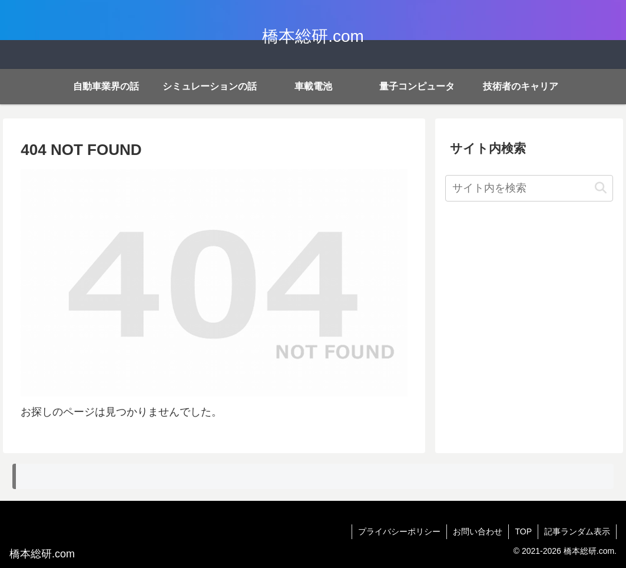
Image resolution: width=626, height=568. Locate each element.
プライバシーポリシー (399, 531)
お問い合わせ (477, 531)
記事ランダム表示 (577, 531)
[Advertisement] (529, 296)
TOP (523, 531)
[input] (529, 188)
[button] (600, 188)
